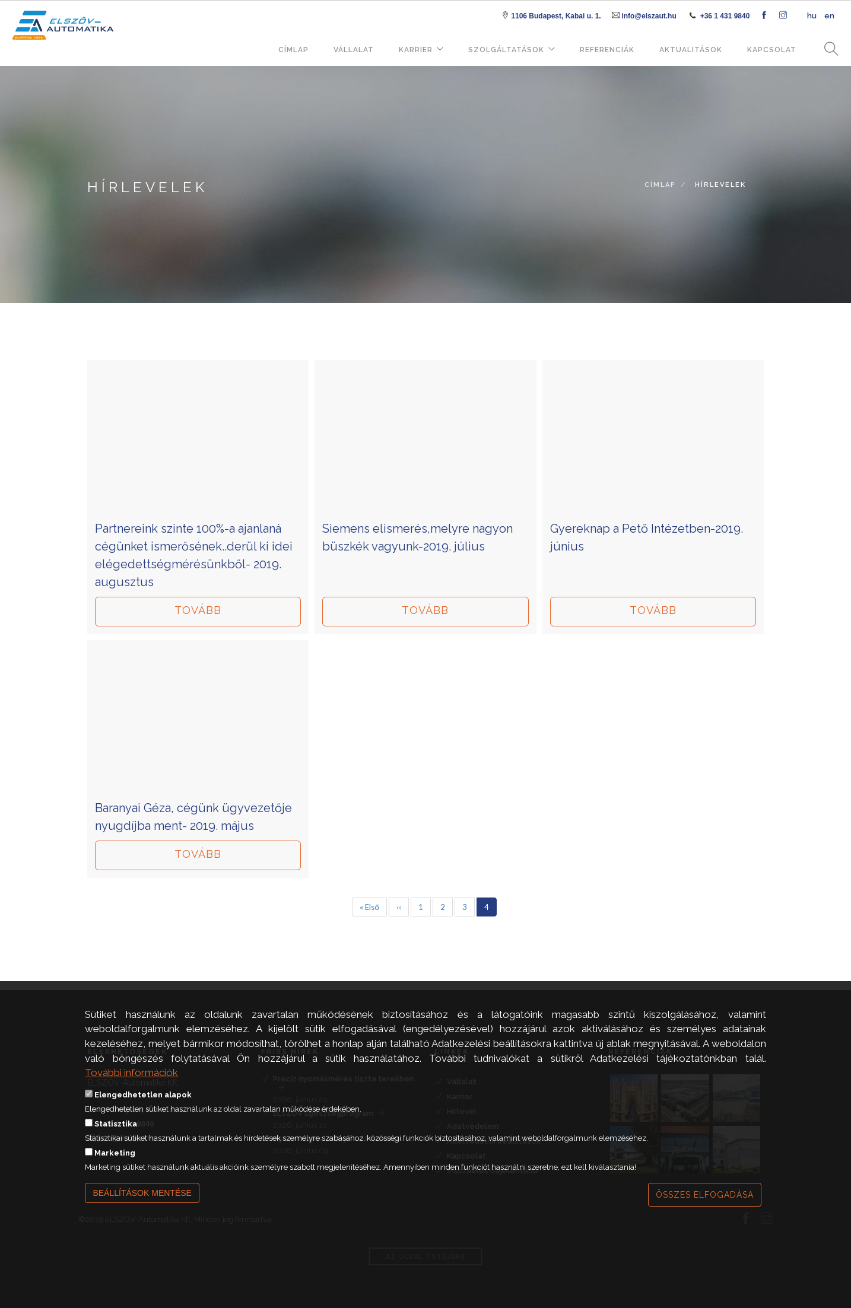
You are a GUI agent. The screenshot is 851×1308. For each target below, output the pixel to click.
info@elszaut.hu (648, 16)
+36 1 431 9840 (725, 16)
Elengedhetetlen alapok (143, 1101)
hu (812, 15)
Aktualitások (690, 50)
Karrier (416, 50)
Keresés (827, 49)
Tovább (197, 610)
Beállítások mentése (142, 1199)
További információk (131, 1079)
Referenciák (607, 50)
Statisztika (115, 1130)
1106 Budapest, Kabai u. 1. (556, 16)
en (829, 15)
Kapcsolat (771, 50)
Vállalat (354, 50)
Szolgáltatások (506, 50)
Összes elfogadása (705, 1201)
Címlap (293, 50)
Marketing (114, 1159)
